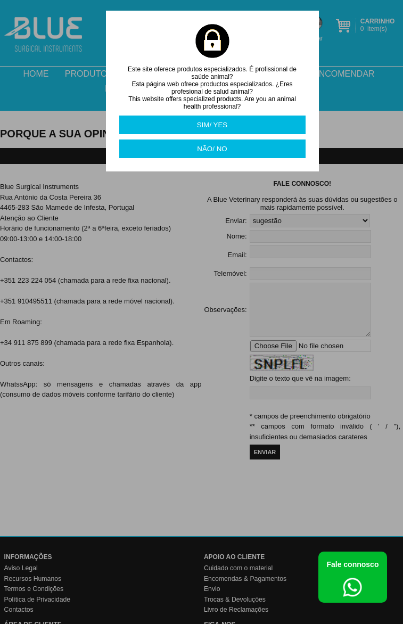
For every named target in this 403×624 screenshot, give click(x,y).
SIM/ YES (212, 125)
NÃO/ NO (212, 149)
